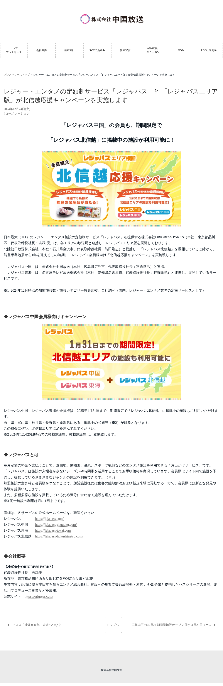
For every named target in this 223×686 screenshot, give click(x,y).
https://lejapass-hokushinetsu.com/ (59, 536)
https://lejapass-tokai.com (53, 530)
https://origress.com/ (39, 596)
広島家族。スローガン (153, 50)
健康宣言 (125, 50)
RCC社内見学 (209, 50)
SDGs (181, 50)
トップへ (112, 625)
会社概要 (41, 50)
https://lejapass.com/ (49, 518)
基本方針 (69, 50)
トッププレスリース (14, 50)
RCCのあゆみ (97, 50)
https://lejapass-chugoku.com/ (56, 524)
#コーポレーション (17, 113)
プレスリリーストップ (17, 74)
